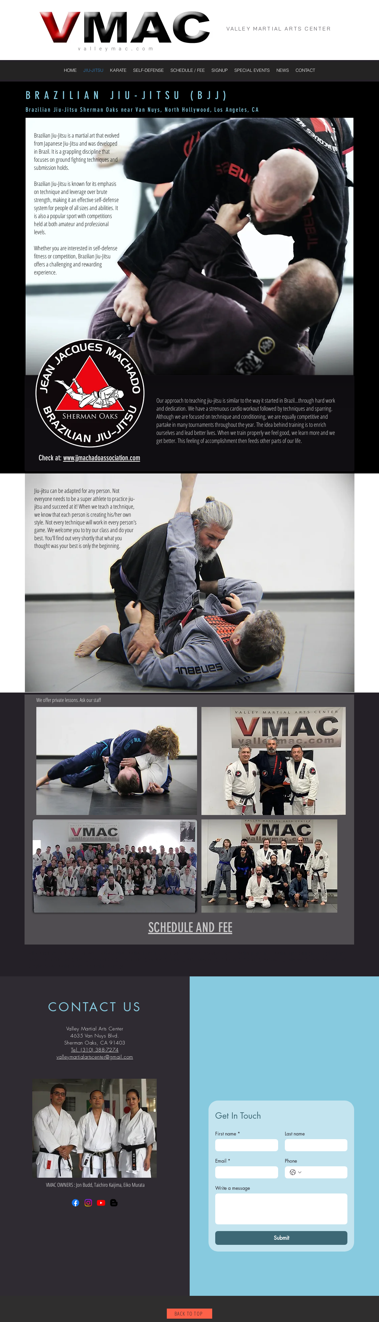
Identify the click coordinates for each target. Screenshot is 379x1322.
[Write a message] (281, 1209)
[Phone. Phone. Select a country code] (295, 1172)
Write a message (232, 1188)
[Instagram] (88, 1203)
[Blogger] (114, 1203)
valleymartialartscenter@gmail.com (94, 1057)
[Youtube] (101, 1203)
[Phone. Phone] (323, 1172)
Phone (291, 1161)
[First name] (244, 1145)
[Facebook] (75, 1203)
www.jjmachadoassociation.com (101, 457)
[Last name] (314, 1145)
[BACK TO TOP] (189, 1314)
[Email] (244, 1172)
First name (227, 1133)
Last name (295, 1133)
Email (222, 1161)
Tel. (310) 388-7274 (95, 1050)
